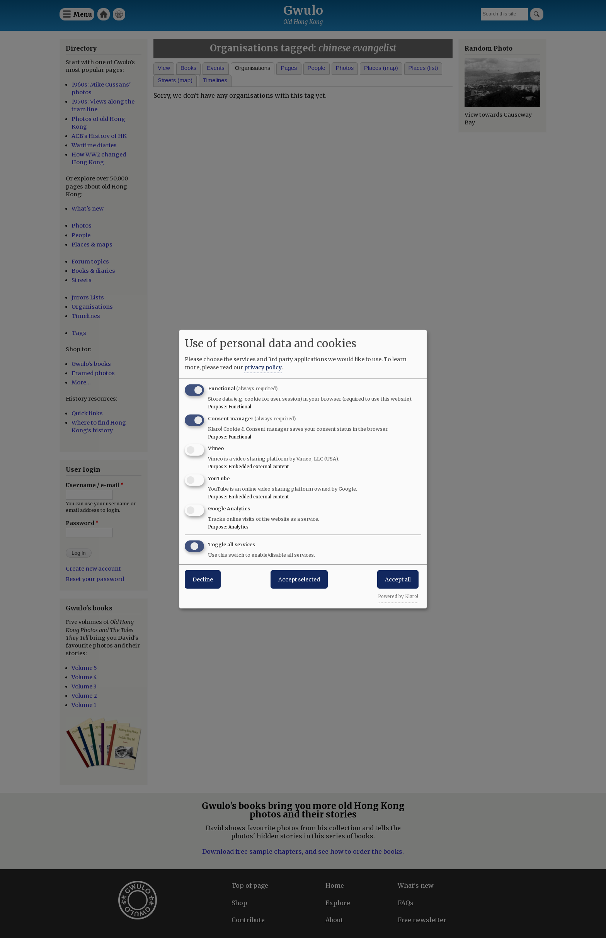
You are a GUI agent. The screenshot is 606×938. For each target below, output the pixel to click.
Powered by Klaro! (398, 596)
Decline (202, 579)
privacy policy (263, 367)
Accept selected (299, 579)
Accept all (398, 579)
